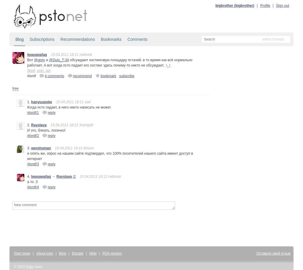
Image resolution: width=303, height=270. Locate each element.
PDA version (112, 253)
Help (93, 253)
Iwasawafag (37, 55)
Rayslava (38, 125)
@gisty (39, 60)
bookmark (105, 75)
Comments (138, 39)
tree (15, 88)
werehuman (41, 148)
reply (48, 112)
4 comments (51, 75)
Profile (265, 6)
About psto (44, 253)
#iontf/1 (33, 113)
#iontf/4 (33, 187)
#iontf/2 (33, 136)
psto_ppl (43, 71)
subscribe (126, 76)
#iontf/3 (33, 164)
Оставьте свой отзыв (273, 253)
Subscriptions (42, 39)
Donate (77, 253)
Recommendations (77, 39)
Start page (22, 253)
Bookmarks (111, 39)
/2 (74, 176)
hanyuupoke (41, 102)
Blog (19, 39)
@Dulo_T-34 (59, 60)
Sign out (282, 6)
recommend (80, 75)
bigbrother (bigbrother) (234, 6)
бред (31, 71)
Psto (29, 267)
